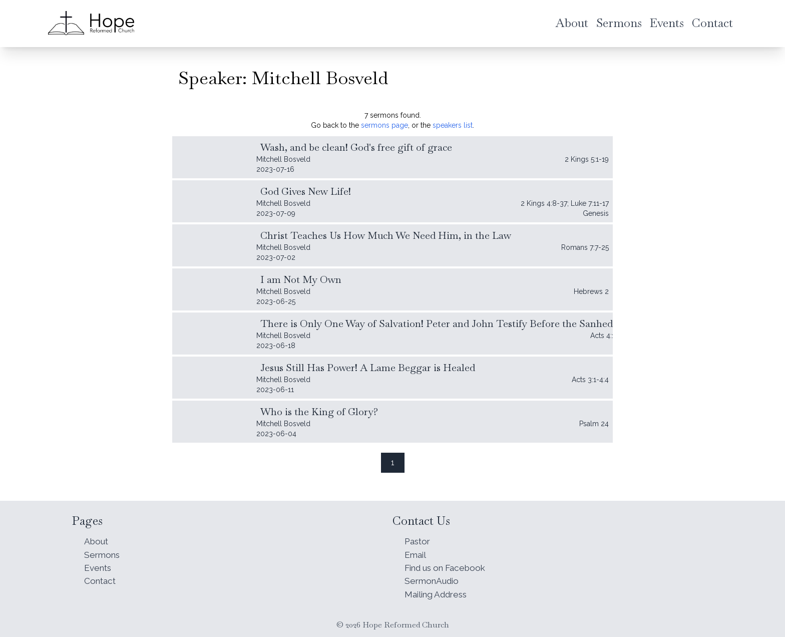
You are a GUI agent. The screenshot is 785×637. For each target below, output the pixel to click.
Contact (101, 579)
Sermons (103, 551)
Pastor (419, 537)
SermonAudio (433, 579)
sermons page (384, 125)
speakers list (453, 125)
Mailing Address (438, 593)
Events (99, 565)
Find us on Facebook (449, 565)
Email (416, 551)
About (97, 537)
